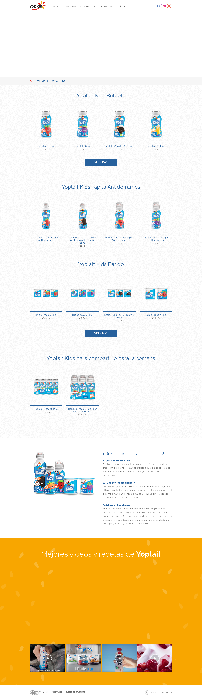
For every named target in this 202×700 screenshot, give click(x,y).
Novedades (85, 6)
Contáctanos (122, 6)
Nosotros (71, 6)
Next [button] (175, 658)
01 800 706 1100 (165, 692)
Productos (57, 6)
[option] (101, 601)
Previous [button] (27, 658)
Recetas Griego (103, 6)
